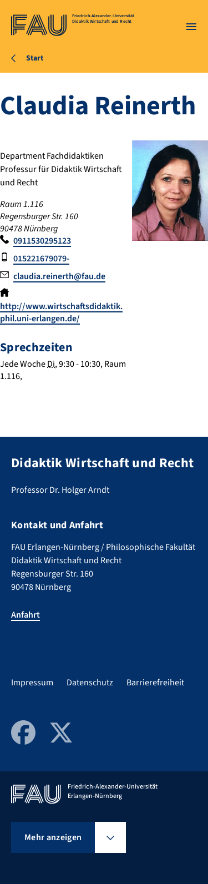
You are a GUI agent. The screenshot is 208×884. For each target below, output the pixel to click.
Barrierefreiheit (155, 682)
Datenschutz (90, 682)
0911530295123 (42, 241)
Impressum (32, 682)
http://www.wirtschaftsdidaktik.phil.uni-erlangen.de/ (61, 312)
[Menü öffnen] (191, 26)
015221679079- (41, 258)
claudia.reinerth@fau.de (59, 276)
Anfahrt (25, 615)
